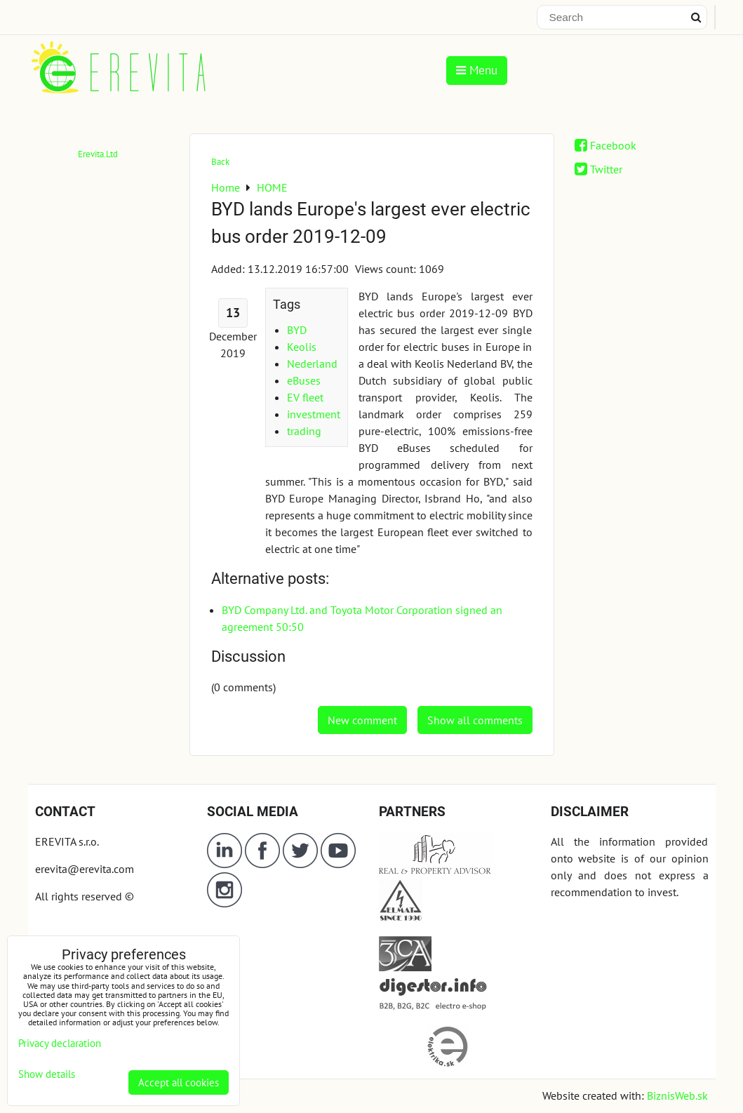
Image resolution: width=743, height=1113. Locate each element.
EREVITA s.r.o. (67, 841)
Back (220, 162)
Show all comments (475, 720)
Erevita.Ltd (98, 154)
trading (304, 431)
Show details (46, 1075)
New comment (362, 720)
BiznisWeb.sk (677, 1095)
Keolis (301, 347)
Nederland (312, 363)
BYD (297, 330)
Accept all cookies (178, 1082)
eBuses (304, 380)
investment (313, 414)
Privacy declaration (59, 1043)
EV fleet (305, 397)
